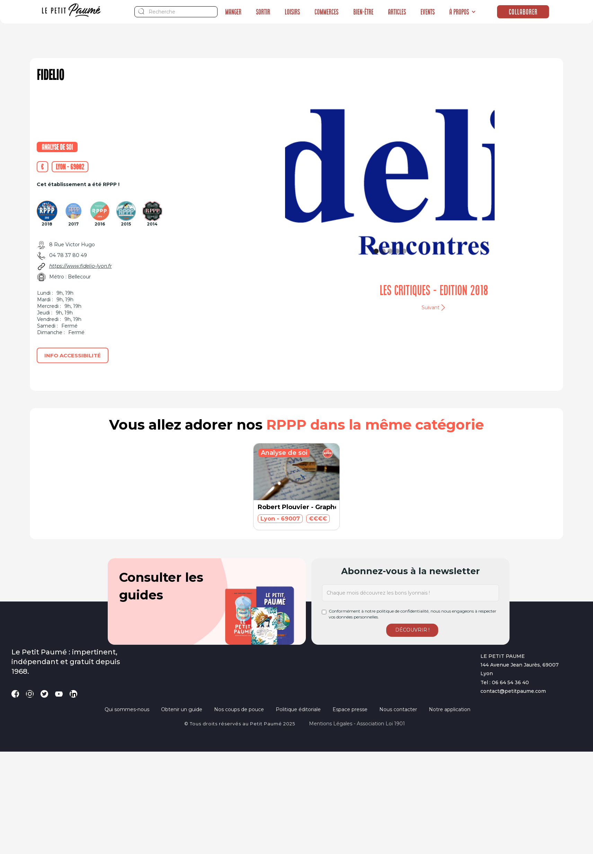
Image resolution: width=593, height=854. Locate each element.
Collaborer (523, 12)
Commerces (326, 12)
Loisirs (292, 12)
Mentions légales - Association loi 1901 (357, 723)
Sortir (263, 12)
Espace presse (350, 709)
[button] (462, 12)
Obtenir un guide (181, 709)
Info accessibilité (72, 355)
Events (428, 12)
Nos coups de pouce (239, 709)
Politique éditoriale (298, 709)
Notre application (449, 709)
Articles (397, 12)
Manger (233, 12)
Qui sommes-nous (127, 709)
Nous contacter (398, 709)
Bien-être (363, 12)
